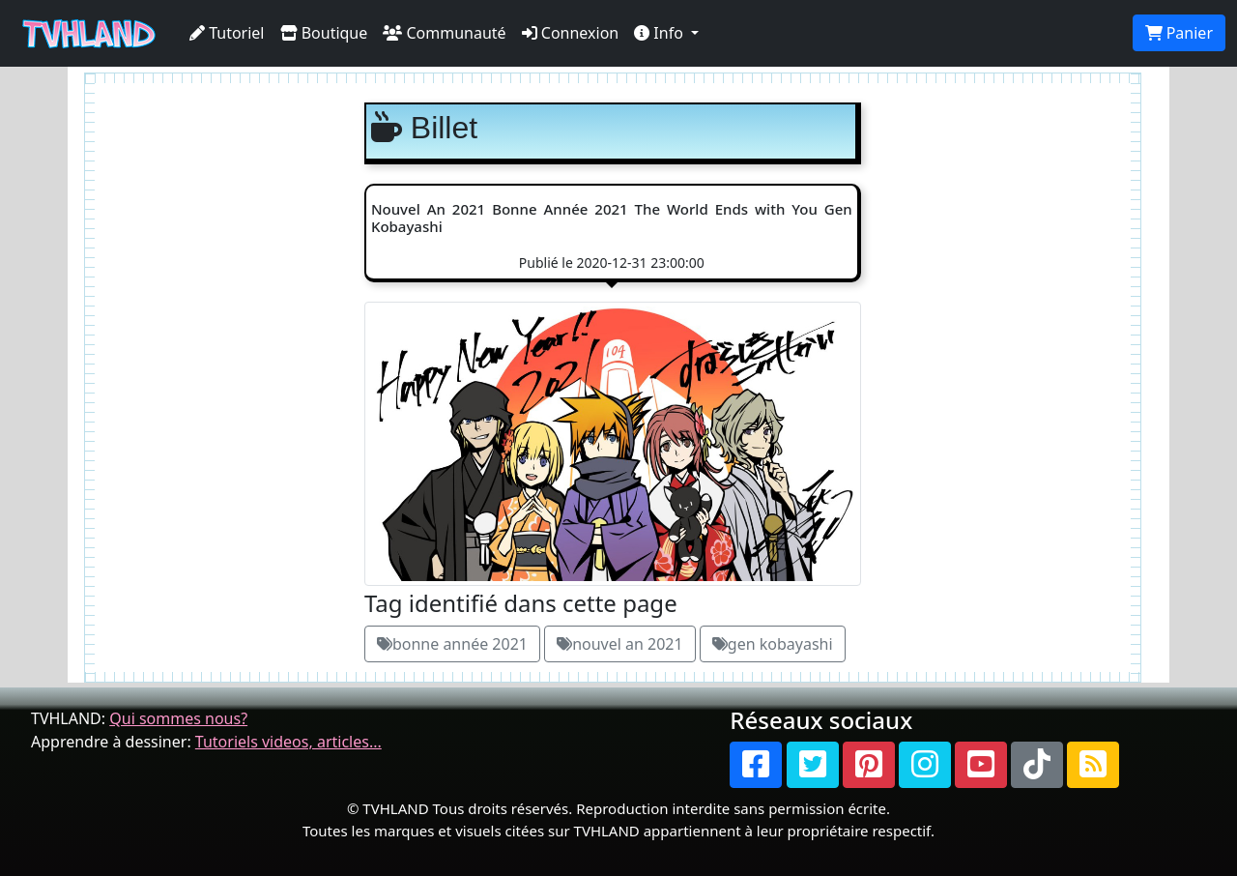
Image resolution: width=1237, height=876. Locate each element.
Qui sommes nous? (178, 718)
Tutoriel (227, 33)
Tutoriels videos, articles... (288, 741)
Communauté (444, 33)
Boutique (324, 33)
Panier (1179, 33)
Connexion (570, 33)
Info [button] (660, 33)
